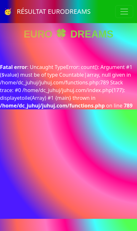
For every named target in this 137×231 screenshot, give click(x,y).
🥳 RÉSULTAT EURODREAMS (47, 11)
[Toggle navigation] (124, 11)
